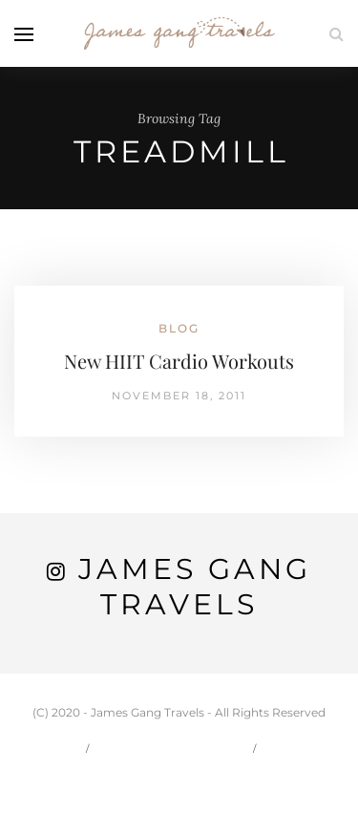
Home (49, 747)
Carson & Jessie (173, 747)
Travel (302, 747)
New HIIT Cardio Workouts (179, 361)
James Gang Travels (194, 586)
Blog (179, 328)
